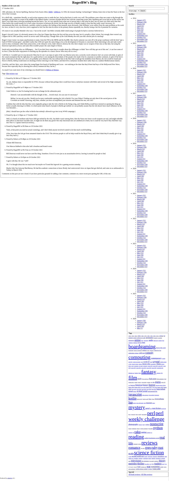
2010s (157, 336)
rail (133, 432)
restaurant (135, 444)
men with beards (139, 403)
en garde (141, 366)
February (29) (141, 72)
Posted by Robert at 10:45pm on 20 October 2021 (23, 157)
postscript (156, 424)
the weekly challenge (153, 461)
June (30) (140, 55)
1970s (145, 336)
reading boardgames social (151, 438)
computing (139, 357)
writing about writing (142, 469)
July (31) (140, 57)
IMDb (50, 12)
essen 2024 (148, 368)
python (158, 428)
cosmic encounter (136, 362)
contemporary (156, 358)
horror (152, 384)
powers (130, 428)
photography (133, 424)
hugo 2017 (149, 387)
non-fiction (156, 408)
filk (162, 373)
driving (162, 364)
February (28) (141, 47)
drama (159, 364)
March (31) (141, 49)
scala (131, 453)
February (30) (141, 22)
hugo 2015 (138, 387)
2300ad (161, 336)
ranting (143, 432)
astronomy (146, 340)
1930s (132, 336)
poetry (143, 424)
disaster (140, 364)
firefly (139, 379)
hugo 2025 (154, 389)
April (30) (140, 51)
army (142, 340)
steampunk (145, 458)
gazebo (135, 382)
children (144, 350)
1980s (148, 336)
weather (161, 466)
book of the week (161, 348)
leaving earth (145, 399)
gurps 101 (163, 382)
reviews (12, 73)
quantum (130, 432)
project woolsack (144, 428)
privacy (138, 428)
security (146, 456)
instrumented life (152, 391)
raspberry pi (149, 432)
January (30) (141, 320)
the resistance (145, 461)
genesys (139, 382)
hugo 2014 (131, 387)
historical (139, 385)
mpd (145, 403)
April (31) (140, 26)
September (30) (142, 61)
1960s (142, 336)
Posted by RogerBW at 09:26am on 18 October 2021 (24, 126)
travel (163, 464)
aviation (160, 340)
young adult (156, 469)
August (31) (141, 84)
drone (129, 366)
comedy (149, 352)
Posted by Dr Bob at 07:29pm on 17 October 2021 (23, 78)
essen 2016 (155, 366)
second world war (138, 456)
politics (148, 424)
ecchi (132, 366)
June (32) (140, 30)
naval (147, 408)
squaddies (136, 458)
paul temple (144, 414)
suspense (163, 458)
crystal (156, 361)
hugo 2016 (143, 387)
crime (151, 362)
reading (136, 437)
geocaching (144, 382)
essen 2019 (133, 368)
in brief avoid (142, 391)
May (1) (140, 328)
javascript (135, 394)
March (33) (141, 24)
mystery (136, 407)
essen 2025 (154, 368)
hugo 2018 (154, 387)
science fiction (149, 452)
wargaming (155, 467)
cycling (130, 364)
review (139, 444)
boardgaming (142, 346)
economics (136, 366)
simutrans (155, 456)
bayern (140, 342)
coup (142, 362)
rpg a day (143, 448)
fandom (136, 373)
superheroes (158, 458)
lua (130, 402)
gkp (153, 382)
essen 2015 (150, 366)
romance (134, 447)
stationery (141, 458)
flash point (152, 379)
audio (151, 340)
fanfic (139, 373)
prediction (134, 428)
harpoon (132, 385)
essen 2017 (160, 366)
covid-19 (146, 362)
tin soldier (147, 464)
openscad (133, 414)
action (135, 338)
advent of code (141, 338)
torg (150, 464)
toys (153, 464)
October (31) (141, 37)
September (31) (142, 35)
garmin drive (131, 382)
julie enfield (151, 395)
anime (137, 340)
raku (137, 432)
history (145, 385)
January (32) (141, 45)
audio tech (155, 340)
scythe (129, 456)
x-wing (150, 469)
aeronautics (150, 338)
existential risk (160, 368)
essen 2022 (138, 368)
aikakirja (156, 337)
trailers (157, 463)
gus (129, 385)
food (165, 379)
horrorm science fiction (161, 385)
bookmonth (130, 350)
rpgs (148, 447)
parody (139, 414)
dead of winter (135, 364)
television (136, 460)
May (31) (140, 28)
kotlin (132, 398)
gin (151, 382)
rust (160, 447)
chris (148, 350)
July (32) (140, 32)
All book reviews (134, 474)
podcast (140, 424)
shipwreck (150, 456)
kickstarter (157, 395)
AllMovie (57, 12)
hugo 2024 (149, 389)
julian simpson (145, 395)
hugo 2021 (134, 389)
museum (149, 403)
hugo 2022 (139, 389)
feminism (159, 373)
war (16, 73)
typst (138, 467)
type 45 (135, 466)
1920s (129, 336)
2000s (154, 336)
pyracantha (150, 428)
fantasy (148, 372)
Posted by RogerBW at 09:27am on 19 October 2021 (24, 150)
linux (150, 399)
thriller (140, 463)
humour (134, 391)
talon (129, 461)
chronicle (152, 350)
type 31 (131, 466)
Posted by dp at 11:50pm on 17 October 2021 (21, 115)
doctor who (146, 364)
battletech (135, 342)
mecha (134, 403)
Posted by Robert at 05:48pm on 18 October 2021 (23, 139)
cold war (142, 353)
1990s (151, 336)
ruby (154, 447)
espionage (145, 366)
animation (131, 340)
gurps (158, 382)
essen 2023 (143, 368)
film (7, 73)
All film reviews (146, 474)
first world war (145, 379)
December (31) (142, 41)
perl (151, 413)
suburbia (153, 458)
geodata (148, 382)
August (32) (141, 34)
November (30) (142, 39)
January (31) (141, 70)
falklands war (131, 373)
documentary (153, 364)
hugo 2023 (144, 389)
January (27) (141, 20)
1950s (139, 336)
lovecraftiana (159, 399)
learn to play (139, 399)
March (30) (141, 199)
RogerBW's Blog (84, 2)
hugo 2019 (160, 387)
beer (143, 342)
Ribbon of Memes (52, 70)
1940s (135, 336)
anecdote (160, 337)
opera (136, 414)
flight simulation (160, 379)
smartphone (160, 456)
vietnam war (143, 466)
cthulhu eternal (163, 362)
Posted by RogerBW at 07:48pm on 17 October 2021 (24, 87)
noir (151, 408)
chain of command (138, 350)
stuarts (149, 458)
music (153, 403)
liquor (153, 399)
